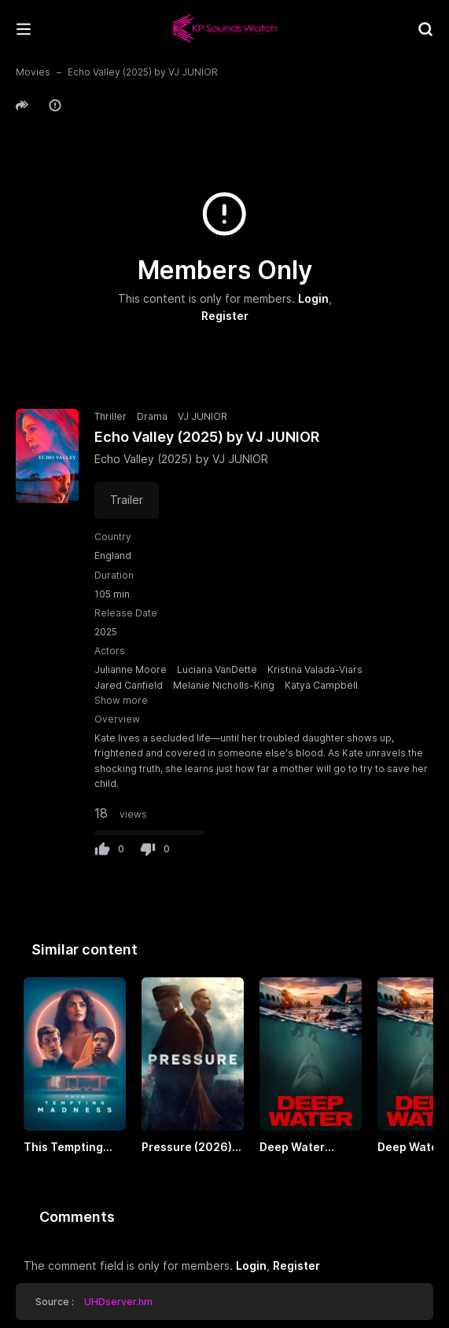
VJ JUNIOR (202, 416)
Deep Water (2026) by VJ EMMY (294, 1148)
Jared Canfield (128, 685)
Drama (152, 416)
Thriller (110, 416)
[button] (24, 105)
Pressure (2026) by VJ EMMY (187, 1148)
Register (224, 315)
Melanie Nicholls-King (223, 685)
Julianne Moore (130, 669)
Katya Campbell (321, 685)
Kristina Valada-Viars (315, 669)
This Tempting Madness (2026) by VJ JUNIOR (69, 1148)
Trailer (126, 499)
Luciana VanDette (217, 669)
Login (313, 298)
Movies (33, 72)
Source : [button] (94, 1301)
